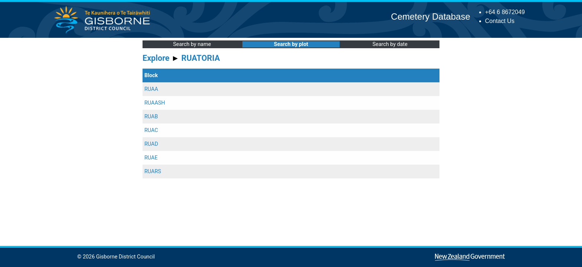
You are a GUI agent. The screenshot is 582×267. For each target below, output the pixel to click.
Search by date (389, 44)
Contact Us (499, 21)
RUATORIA (201, 58)
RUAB (151, 116)
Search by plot (291, 44)
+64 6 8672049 (505, 12)
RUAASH (154, 103)
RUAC (151, 130)
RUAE (151, 158)
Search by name (192, 44)
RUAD (151, 144)
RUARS (152, 171)
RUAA (151, 89)
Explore (156, 58)
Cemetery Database (430, 16)
